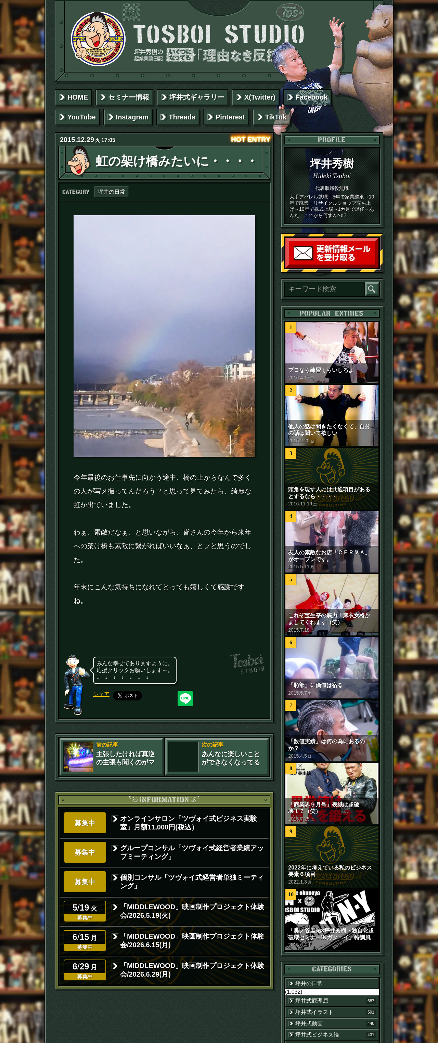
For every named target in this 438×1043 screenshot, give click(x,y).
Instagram (132, 117)
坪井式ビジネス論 (335, 1035)
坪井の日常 (111, 192)
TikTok (276, 117)
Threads (182, 117)
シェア (101, 694)
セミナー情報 (128, 97)
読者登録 (376, 266)
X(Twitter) (259, 97)
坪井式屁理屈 (335, 1001)
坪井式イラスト (335, 1012)
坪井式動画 (335, 1023)
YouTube (81, 117)
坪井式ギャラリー (196, 97)
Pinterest (230, 117)
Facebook (311, 97)
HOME (77, 97)
